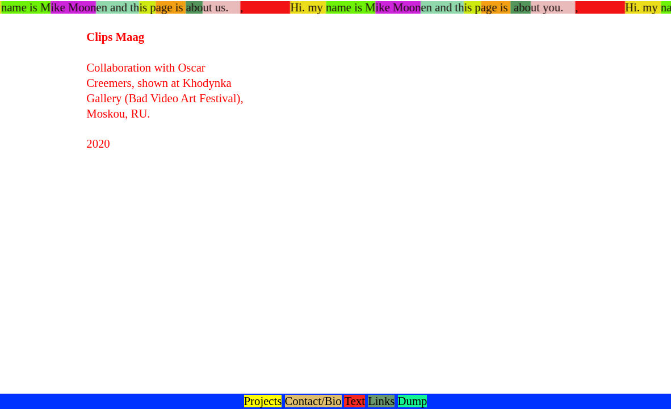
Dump (412, 401)
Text (354, 401)
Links (381, 401)
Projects (263, 401)
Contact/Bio (313, 401)
